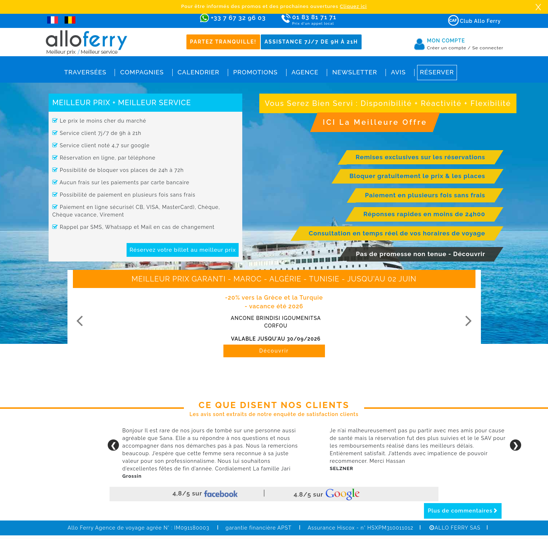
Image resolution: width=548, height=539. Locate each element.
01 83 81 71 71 (335, 19)
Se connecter (487, 47)
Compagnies (142, 72)
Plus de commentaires (463, 510)
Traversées (85, 72)
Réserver (437, 72)
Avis (398, 72)
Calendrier (198, 72)
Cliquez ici (353, 6)
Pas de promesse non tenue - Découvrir (420, 254)
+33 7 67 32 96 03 (238, 17)
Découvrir (274, 351)
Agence (305, 72)
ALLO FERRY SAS (454, 528)
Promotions (255, 72)
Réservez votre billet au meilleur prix (182, 250)
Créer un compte (449, 47)
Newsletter (354, 72)
